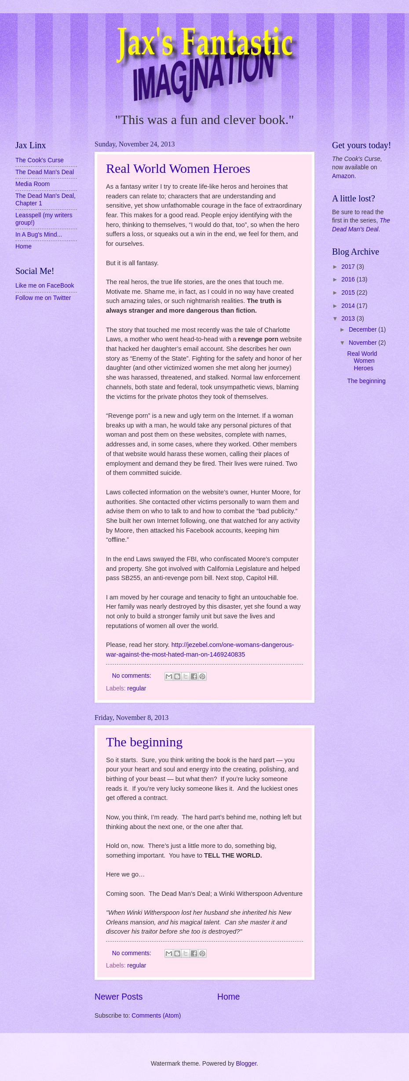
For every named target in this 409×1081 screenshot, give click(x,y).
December (363, 329)
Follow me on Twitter (43, 298)
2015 (349, 292)
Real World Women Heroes (178, 168)
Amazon (343, 176)
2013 (349, 318)
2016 (349, 279)
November (363, 343)
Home (228, 996)
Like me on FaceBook (44, 285)
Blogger (246, 1063)
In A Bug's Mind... (38, 234)
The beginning (144, 741)
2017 (349, 266)
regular (136, 688)
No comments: (132, 675)
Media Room (32, 184)
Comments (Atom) (156, 1015)
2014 (349, 306)
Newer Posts (118, 996)
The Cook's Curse (39, 160)
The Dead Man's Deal (44, 172)
